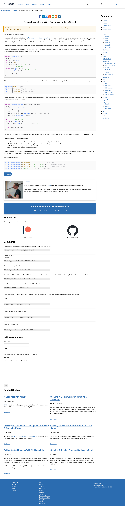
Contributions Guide (44, 498)
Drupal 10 (107, 42)
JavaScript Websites (110, 65)
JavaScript (14, 10)
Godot (104, 56)
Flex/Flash (106, 50)
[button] (59, 16)
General (105, 52)
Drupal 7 (107, 36)
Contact (49, 4)
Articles (20, 4)
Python (105, 97)
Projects (41, 486)
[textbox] (50, 372)
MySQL (107, 106)
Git (103, 54)
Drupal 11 (107, 45)
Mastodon (15, 482)
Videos (41, 494)
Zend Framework (109, 94)
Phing (106, 83)
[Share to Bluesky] (46, 16)
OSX (104, 79)
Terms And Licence (44, 496)
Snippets (34, 4)
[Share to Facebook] (40, 16)
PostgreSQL (108, 108)
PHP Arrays (108, 86)
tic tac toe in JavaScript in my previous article (24, 436)
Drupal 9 (107, 40)
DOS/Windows (107, 29)
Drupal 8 (107, 38)
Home (3, 10)
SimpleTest (108, 47)
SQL (104, 102)
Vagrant (105, 113)
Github (14, 484)
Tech (104, 111)
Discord (14, 488)
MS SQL (107, 104)
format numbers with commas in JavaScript (40, 38)
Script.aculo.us (109, 74)
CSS (104, 27)
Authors (41, 484)
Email (5, 348)
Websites (105, 116)
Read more (7, 412)
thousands (8, 174)
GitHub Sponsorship (72, 237)
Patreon (14, 490)
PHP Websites (109, 92)
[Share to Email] (56, 16)
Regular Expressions (108, 100)
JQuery (107, 67)
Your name (7, 342)
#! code (9, 4)
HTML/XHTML (107, 59)
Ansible (105, 20)
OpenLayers (108, 72)
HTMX (5, 405)
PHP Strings (108, 90)
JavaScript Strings (110, 63)
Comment (6, 357)
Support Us (42, 488)
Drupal (104, 34)
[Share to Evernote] (53, 16)
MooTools (107, 70)
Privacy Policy (43, 500)
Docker (105, 32)
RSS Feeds (42, 503)
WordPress (106, 118)
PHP (104, 81)
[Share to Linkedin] (43, 16)
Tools (27, 4)
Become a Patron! (27, 237)
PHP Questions (109, 88)
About (42, 4)
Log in (117, 4)
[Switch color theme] (101, 4)
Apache (105, 23)
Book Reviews (107, 25)
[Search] (87, 4)
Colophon (41, 501)
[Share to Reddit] (49, 16)
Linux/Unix (106, 77)
